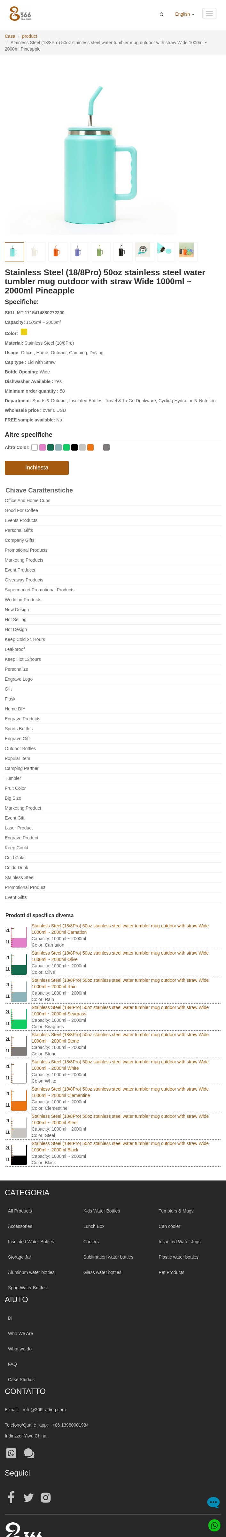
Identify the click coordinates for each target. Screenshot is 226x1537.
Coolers (91, 1241)
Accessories (20, 1226)
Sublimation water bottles (108, 1257)
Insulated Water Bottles (31, 1241)
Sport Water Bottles (27, 1287)
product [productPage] (29, 36)
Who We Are (20, 1333)
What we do (20, 1348)
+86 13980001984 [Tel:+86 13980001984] (70, 1425)
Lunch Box (94, 1226)
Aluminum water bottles (31, 1272)
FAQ (12, 1364)
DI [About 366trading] (10, 1318)
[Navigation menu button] (209, 13)
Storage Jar (19, 1257)
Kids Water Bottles (101, 1210)
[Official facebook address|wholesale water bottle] (11, 1498)
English (184, 14)
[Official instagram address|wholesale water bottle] (45, 1498)
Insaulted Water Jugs (179, 1241)
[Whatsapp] (212, 1523)
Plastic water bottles (179, 1257)
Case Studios (21, 1379)
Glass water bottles (102, 1272)
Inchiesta (36, 467)
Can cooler (169, 1226)
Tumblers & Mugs (176, 1210)
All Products (20, 1210)
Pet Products (171, 1272)
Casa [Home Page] (10, 36)
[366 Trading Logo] (20, 13)
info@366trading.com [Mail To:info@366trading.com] (44, 1409)
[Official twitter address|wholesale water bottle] (28, 1498)
